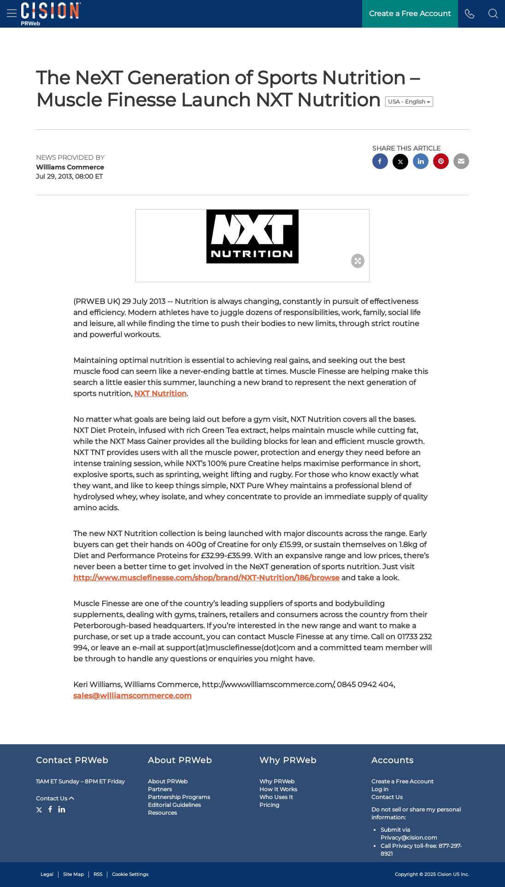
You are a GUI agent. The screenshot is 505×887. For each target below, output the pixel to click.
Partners (160, 789)
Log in (379, 789)
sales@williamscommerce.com (132, 695)
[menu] (11, 14)
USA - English (409, 101)
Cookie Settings (130, 874)
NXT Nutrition (160, 393)
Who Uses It (276, 797)
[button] (493, 14)
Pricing (269, 804)
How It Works (278, 789)
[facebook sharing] (380, 162)
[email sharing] (461, 162)
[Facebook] (50, 809)
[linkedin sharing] (421, 162)
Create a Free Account (402, 781)
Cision (444, 874)
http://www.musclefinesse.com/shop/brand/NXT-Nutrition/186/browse (206, 577)
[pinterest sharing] (441, 162)
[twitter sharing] (400, 163)
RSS (98, 874)
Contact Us (55, 798)
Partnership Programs (179, 797)
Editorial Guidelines (174, 804)
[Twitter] (40, 809)
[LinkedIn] (62, 809)
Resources (162, 812)
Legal (47, 874)
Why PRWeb (276, 781)
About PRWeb (168, 781)
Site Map (73, 874)
